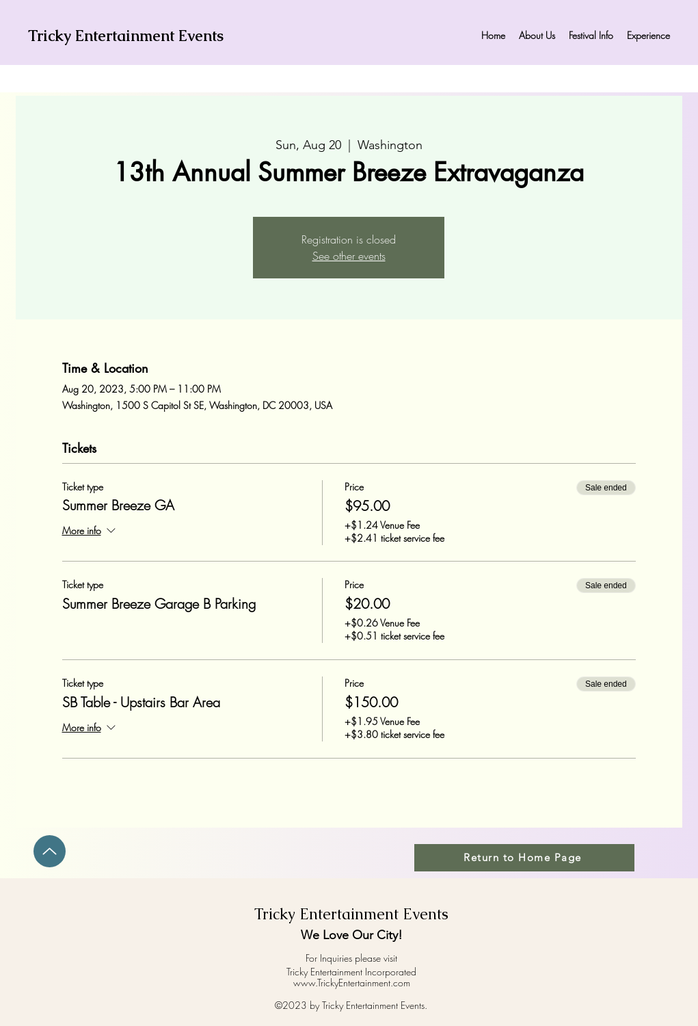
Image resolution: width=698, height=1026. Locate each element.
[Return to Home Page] (524, 857)
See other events (349, 255)
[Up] (49, 851)
